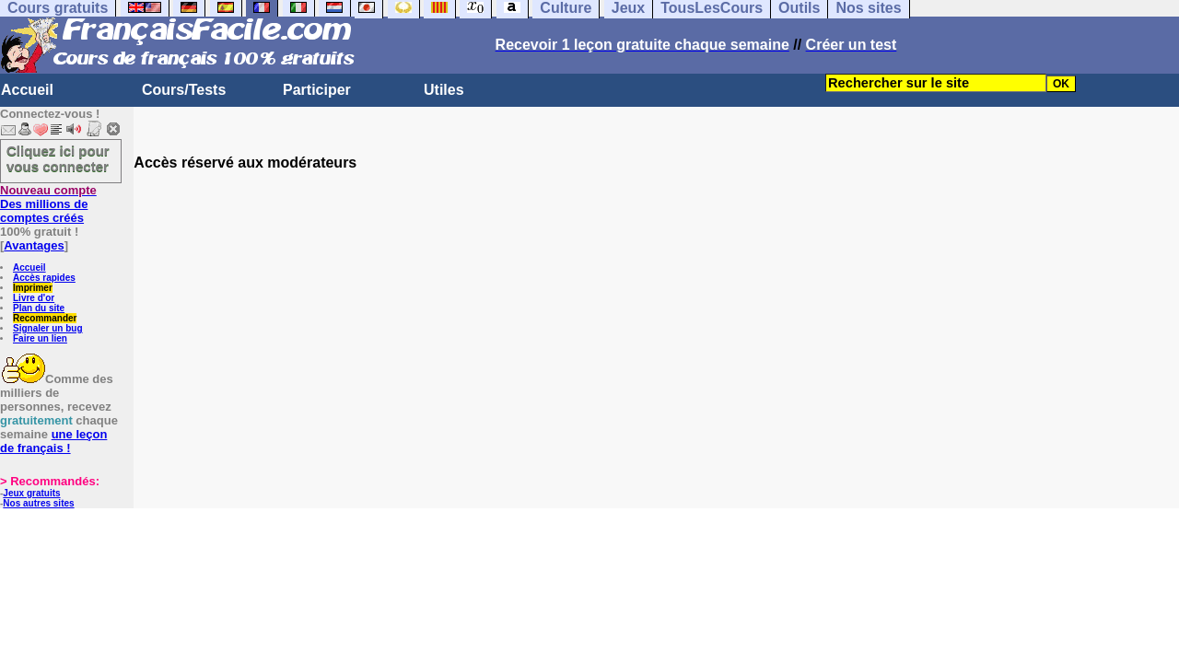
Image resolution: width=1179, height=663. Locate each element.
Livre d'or (33, 298)
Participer (317, 90)
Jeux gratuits (31, 493)
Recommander (44, 318)
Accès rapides (44, 278)
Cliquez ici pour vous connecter (58, 158)
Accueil (27, 90)
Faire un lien (40, 338)
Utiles (444, 90)
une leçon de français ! (53, 441)
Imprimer (33, 288)
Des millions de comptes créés (48, 204)
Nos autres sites (38, 503)
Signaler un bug (48, 328)
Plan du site (38, 308)
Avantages (34, 245)
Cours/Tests (184, 90)
